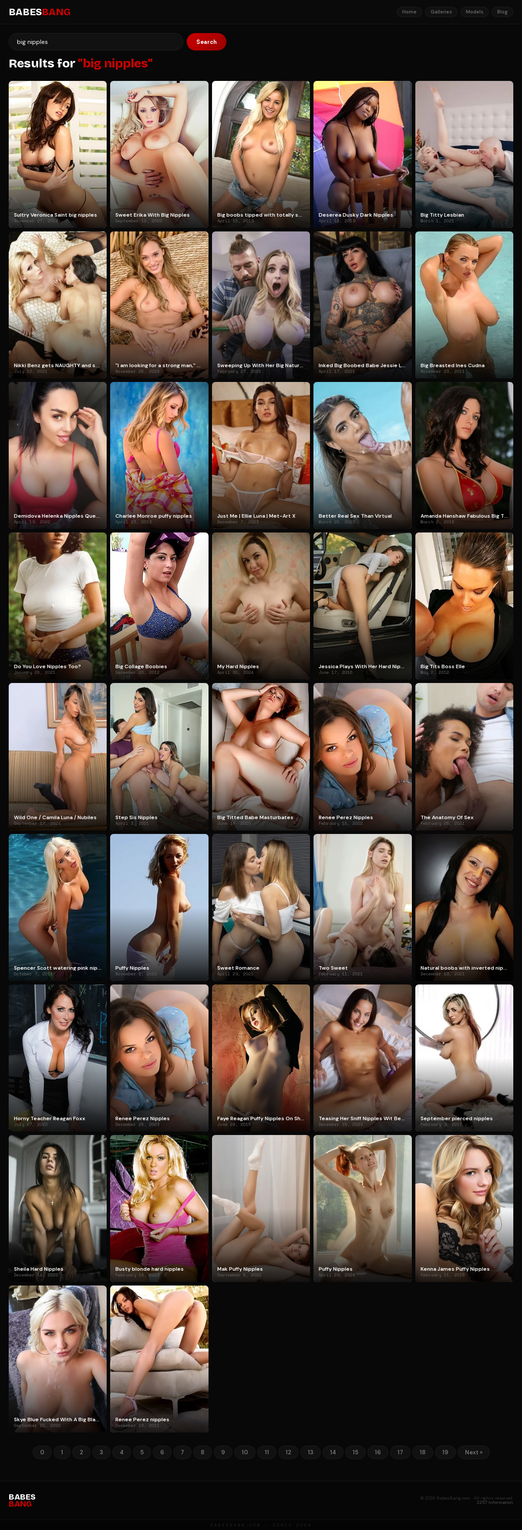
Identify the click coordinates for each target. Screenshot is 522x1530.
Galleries (441, 12)
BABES (40, 12)
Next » (473, 1452)
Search (206, 42)
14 (333, 1452)
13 (310, 1452)
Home (409, 12)
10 (245, 1452)
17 (400, 1452)
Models (474, 12)
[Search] (96, 41)
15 (355, 1452)
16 (378, 1452)
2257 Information (495, 1502)
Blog (502, 12)
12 (288, 1452)
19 (445, 1452)
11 (267, 1452)
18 (423, 1452)
